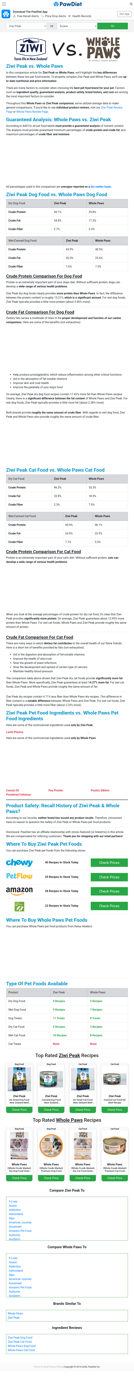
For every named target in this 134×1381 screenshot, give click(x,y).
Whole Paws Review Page (32, 111)
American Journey (20, 1222)
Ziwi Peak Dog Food (20, 1337)
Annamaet (15, 1226)
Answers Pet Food (20, 1231)
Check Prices (109, 863)
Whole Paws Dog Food (22, 1346)
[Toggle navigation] (4, 4)
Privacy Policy (55, 1366)
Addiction (15, 1210)
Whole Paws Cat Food (21, 1350)
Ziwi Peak (14, 1317)
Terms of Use (40, 1366)
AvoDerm (14, 1239)
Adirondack (16, 1214)
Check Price (19, 1109)
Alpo (11, 1218)
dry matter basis (101, 186)
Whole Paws (15, 1313)
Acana (13, 1205)
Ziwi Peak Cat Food (20, 1341)
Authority (14, 1235)
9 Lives (13, 1201)
